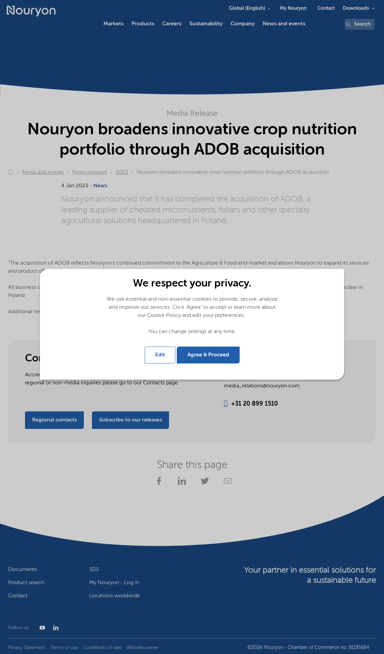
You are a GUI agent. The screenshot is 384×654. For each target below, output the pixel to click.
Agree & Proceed (208, 355)
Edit (160, 355)
